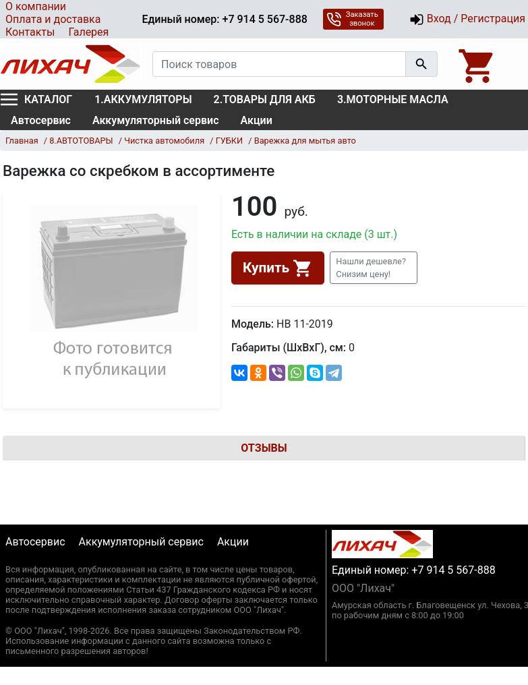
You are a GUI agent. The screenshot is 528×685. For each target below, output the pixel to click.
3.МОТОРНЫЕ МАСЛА (392, 99)
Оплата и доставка (52, 19)
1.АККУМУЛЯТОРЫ (143, 99)
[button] (373, 267)
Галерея (88, 32)
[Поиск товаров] (279, 64)
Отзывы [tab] (264, 448)
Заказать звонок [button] (352, 19)
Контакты (30, 32)
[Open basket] (477, 64)
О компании (35, 6)
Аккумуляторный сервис (155, 120)
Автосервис (41, 120)
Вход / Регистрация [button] (467, 19)
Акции (256, 120)
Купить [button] (278, 268)
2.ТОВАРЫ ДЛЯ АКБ (265, 99)
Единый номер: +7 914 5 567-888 (224, 19)
